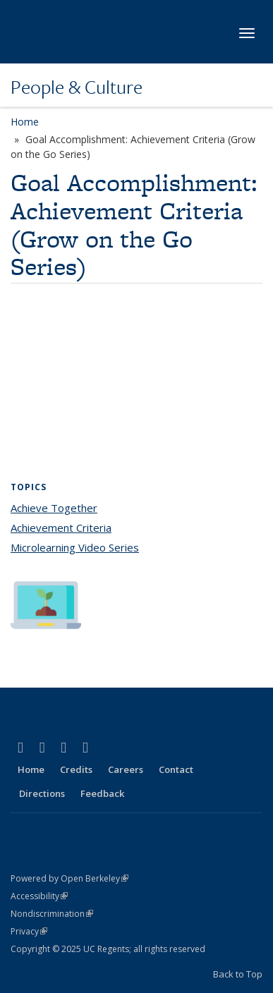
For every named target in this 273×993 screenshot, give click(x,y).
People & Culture (76, 86)
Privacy (29, 931)
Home (25, 121)
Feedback (102, 793)
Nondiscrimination (52, 914)
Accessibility (39, 896)
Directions (42, 793)
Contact (176, 769)
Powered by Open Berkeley (69, 878)
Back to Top (237, 974)
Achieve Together (54, 508)
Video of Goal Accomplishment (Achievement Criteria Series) (136, 386)
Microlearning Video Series (75, 547)
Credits (76, 769)
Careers (125, 769)
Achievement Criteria (61, 527)
